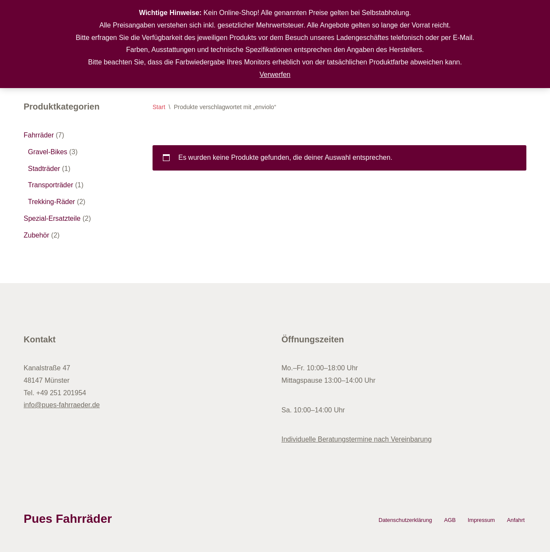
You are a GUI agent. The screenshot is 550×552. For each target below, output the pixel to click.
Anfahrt (516, 520)
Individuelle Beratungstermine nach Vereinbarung (356, 439)
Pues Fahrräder (68, 518)
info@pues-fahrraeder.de (62, 405)
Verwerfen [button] (275, 74)
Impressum (481, 520)
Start (159, 107)
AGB (449, 520)
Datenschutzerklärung (405, 520)
